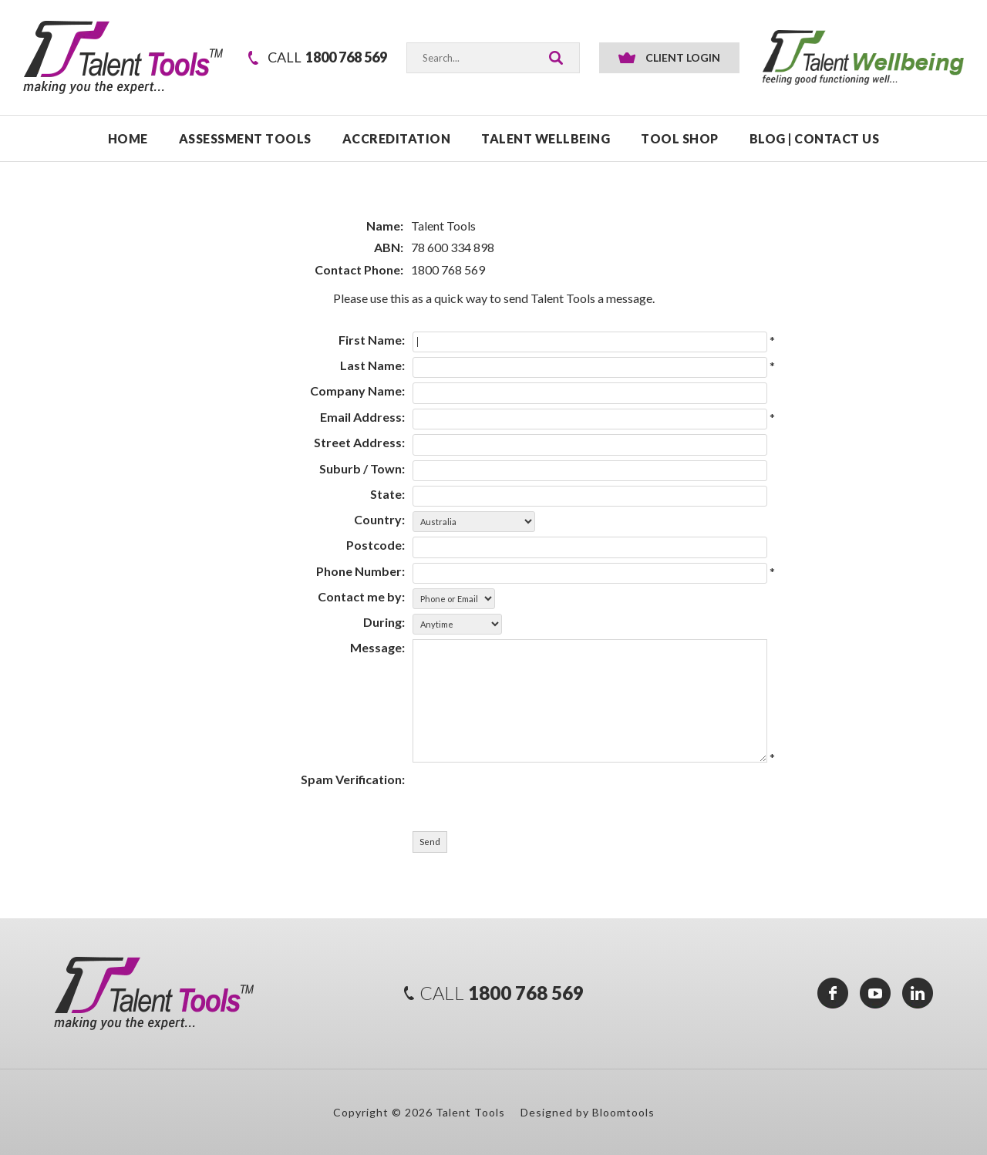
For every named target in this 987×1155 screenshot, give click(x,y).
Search (556, 57)
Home (128, 138)
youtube (875, 993)
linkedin (917, 993)
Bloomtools (623, 1112)
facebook (832, 993)
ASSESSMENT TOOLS (245, 138)
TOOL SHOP (680, 138)
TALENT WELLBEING (545, 138)
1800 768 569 (327, 57)
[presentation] (500, 789)
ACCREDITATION (396, 138)
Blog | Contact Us (815, 138)
